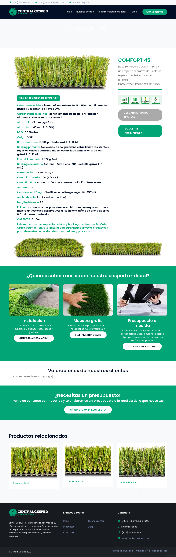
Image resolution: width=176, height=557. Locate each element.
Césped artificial (84, 37)
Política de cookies (158, 550)
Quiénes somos (96, 521)
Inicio (66, 521)
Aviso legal (141, 550)
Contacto (68, 532)
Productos (68, 526)
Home (69, 37)
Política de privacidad (122, 550)
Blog (90, 526)
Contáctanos (154, 11)
